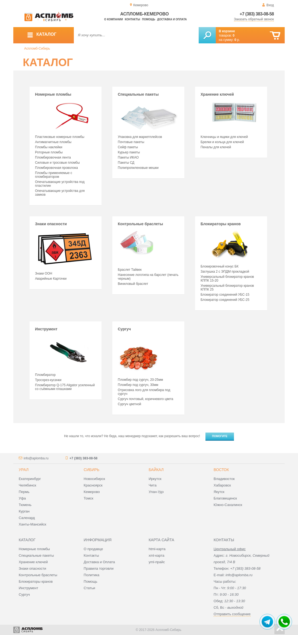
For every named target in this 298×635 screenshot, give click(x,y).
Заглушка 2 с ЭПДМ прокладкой (225, 271)
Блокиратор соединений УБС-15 (225, 294)
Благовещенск (225, 498)
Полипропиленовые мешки (138, 168)
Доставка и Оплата (99, 562)
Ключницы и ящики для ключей (224, 137)
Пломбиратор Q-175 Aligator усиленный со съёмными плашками (65, 387)
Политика (91, 575)
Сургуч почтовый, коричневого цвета (145, 399)
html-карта (157, 549)
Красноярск (93, 485)
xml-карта (156, 555)
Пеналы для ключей (216, 147)
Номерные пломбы (65, 112)
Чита (153, 485)
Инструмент (65, 348)
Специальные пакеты (147, 112)
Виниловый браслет (133, 284)
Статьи (89, 588)
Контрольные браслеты (140, 243)
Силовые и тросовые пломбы (57, 163)
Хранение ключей (230, 112)
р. (237, 40)
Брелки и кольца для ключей (222, 142)
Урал (23, 470)
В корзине (227, 31)
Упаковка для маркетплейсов (140, 137)
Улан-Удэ (156, 492)
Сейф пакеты (128, 147)
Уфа (22, 498)
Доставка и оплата (172, 19)
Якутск (219, 492)
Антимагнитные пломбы (53, 142)
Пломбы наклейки (48, 147)
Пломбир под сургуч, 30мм (138, 385)
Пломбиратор (45, 375)
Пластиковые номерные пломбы (59, 137)
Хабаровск (222, 485)
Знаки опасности (65, 245)
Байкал (156, 470)
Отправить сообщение (232, 614)
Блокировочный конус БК (220, 266)
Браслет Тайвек (130, 270)
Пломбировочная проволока (56, 168)
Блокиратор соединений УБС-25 (225, 300)
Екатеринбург (30, 479)
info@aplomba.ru (36, 458)
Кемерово (92, 492)
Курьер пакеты (129, 152)
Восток (221, 470)
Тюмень (25, 505)
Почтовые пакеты (131, 142)
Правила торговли (98, 568)
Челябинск (27, 485)
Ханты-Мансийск (32, 524)
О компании (113, 19)
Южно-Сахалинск (228, 505)
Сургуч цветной (129, 404)
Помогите (219, 436)
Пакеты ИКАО (128, 157)
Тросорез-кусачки (48, 380)
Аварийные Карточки (50, 279)
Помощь (148, 19)
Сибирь (91, 470)
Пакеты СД (126, 163)
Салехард (27, 518)
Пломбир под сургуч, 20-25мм (140, 380)
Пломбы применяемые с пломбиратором (53, 175)
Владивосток (224, 479)
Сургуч (138, 351)
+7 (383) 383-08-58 (257, 14)
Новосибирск (94, 479)
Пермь (24, 492)
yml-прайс (157, 562)
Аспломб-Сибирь (37, 48)
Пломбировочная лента (53, 157)
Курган (24, 511)
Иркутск (155, 479)
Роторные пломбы (49, 152)
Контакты (132, 19)
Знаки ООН (43, 273)
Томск (88, 498)
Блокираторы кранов (230, 241)
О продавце (93, 549)
